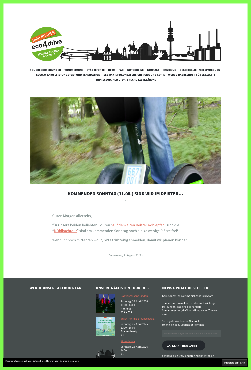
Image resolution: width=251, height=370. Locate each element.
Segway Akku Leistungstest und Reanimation (68, 74)
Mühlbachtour (65, 230)
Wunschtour (128, 341)
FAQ (121, 70)
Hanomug (169, 70)
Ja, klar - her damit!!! (184, 345)
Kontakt (153, 70)
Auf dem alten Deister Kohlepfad (138, 225)
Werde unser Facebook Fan (56, 287)
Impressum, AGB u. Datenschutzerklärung (126, 79)
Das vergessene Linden (134, 296)
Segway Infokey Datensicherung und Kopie (134, 74)
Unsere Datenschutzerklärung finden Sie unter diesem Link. (52, 361)
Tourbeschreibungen (45, 70)
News (111, 70)
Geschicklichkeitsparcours (200, 70)
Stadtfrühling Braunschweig (138, 318)
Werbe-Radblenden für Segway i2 (191, 74)
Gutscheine (135, 70)
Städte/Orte (96, 70)
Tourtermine (73, 70)
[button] (125, 140)
